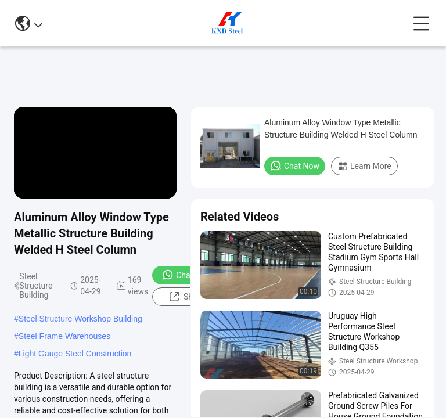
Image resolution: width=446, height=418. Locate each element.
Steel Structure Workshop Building (80, 318)
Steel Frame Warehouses (64, 336)
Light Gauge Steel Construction (75, 353)
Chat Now (186, 274)
